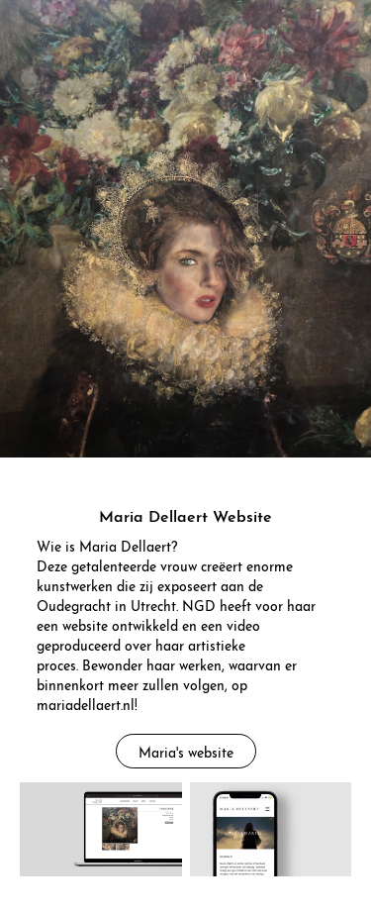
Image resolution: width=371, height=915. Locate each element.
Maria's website (186, 751)
